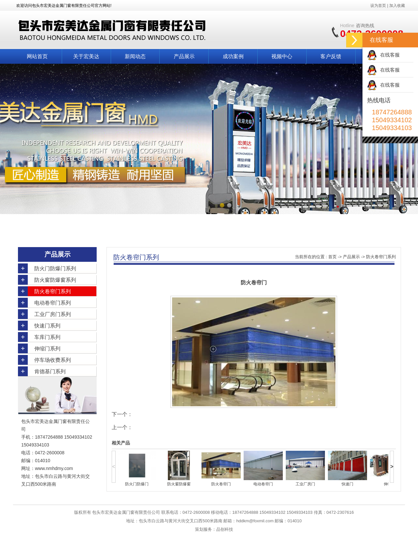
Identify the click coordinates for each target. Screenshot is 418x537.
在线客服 (390, 55)
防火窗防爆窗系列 (55, 280)
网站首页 (37, 56)
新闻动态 (135, 56)
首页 (332, 256)
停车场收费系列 (52, 360)
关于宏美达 (86, 56)
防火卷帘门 (221, 484)
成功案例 (233, 56)
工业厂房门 (305, 484)
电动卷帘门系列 (52, 303)
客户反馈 (330, 56)
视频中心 (281, 56)
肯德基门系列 (50, 371)
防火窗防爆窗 (179, 484)
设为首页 (378, 5)
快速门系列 (47, 325)
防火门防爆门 (137, 484)
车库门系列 (47, 337)
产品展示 (184, 56)
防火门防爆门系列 (55, 268)
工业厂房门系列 (52, 314)
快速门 (347, 484)
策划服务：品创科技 (214, 529)
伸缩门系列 (47, 348)
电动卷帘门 (263, 484)
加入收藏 (397, 5)
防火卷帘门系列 (52, 291)
